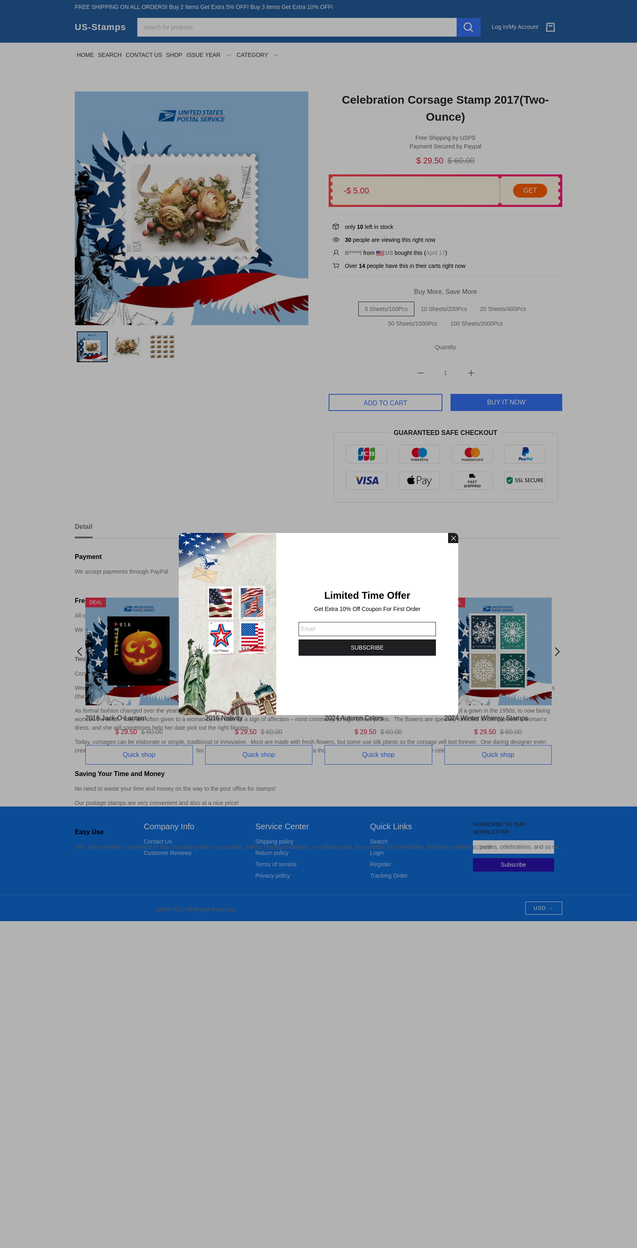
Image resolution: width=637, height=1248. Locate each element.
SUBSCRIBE (367, 647)
